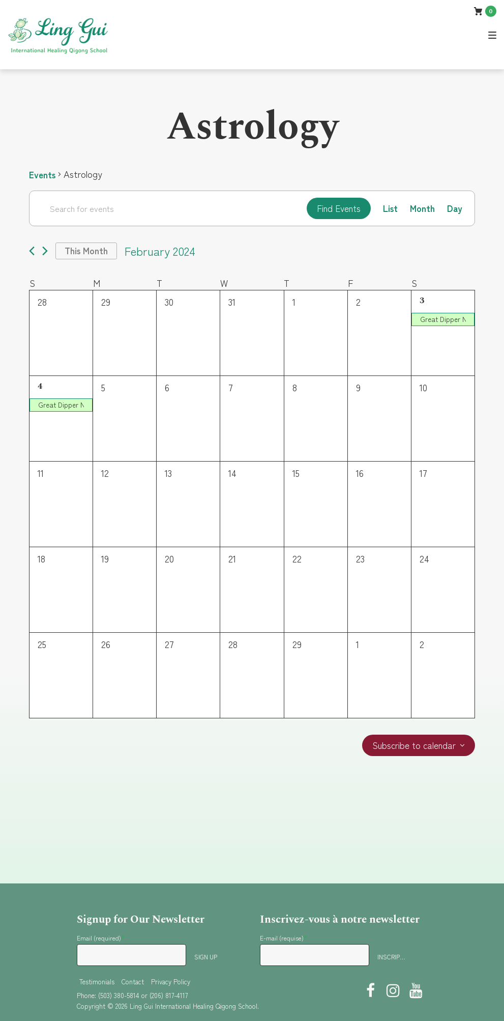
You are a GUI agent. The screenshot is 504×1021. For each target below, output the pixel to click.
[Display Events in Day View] (454, 208)
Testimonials (96, 981)
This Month (87, 251)
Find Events (336, 208)
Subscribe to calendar (413, 747)
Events (43, 174)
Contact (133, 981)
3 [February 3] (422, 302)
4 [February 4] (40, 387)
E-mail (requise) (283, 937)
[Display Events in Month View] (421, 208)
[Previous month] (32, 252)
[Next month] (45, 252)
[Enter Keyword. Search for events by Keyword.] (166, 208)
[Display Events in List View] (389, 208)
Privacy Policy (170, 981)
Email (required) (101, 937)
